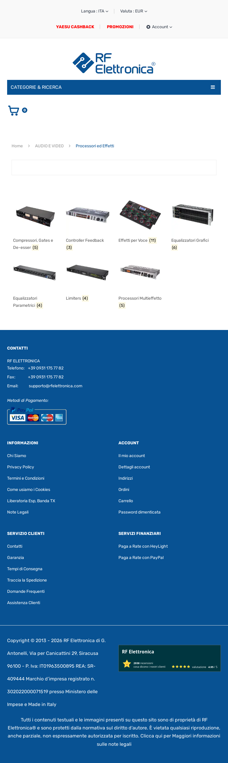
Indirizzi (125, 478)
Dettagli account (134, 467)
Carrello (125, 500)
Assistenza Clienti (23, 602)
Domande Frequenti (26, 591)
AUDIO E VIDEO (49, 146)
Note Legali (17, 512)
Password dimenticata (139, 512)
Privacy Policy (20, 467)
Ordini (123, 489)
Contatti (14, 546)
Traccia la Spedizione (27, 580)
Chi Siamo (16, 455)
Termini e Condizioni (25, 478)
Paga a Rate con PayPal (141, 557)
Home (17, 146)
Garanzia (15, 557)
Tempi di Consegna (24, 568)
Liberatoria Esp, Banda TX (31, 500)
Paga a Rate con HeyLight (143, 546)
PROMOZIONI (120, 26)
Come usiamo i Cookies (28, 489)
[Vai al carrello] (17, 110)
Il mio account (131, 455)
